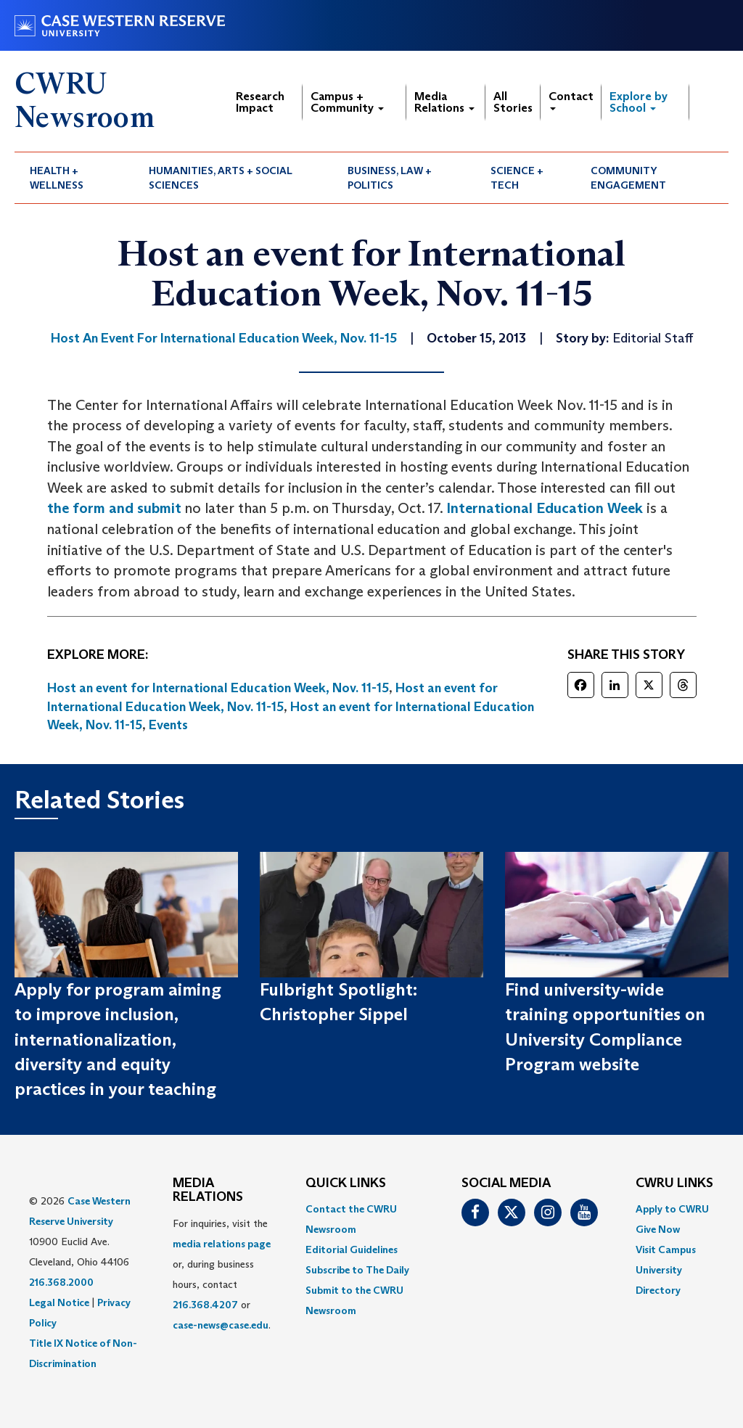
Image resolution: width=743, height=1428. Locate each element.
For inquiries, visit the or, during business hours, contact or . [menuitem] (222, 1274)
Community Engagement (628, 178)
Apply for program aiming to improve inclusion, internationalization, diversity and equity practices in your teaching (118, 1039)
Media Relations (444, 102)
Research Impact (260, 102)
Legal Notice (59, 1302)
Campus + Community (347, 102)
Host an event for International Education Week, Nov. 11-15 (218, 688)
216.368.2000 (61, 1282)
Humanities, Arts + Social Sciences (220, 178)
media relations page (222, 1243)
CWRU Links (674, 1183)
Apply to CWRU (672, 1208)
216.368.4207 (205, 1304)
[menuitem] (74, 177)
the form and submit (114, 508)
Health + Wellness (56, 178)
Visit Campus (666, 1249)
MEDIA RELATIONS (208, 1190)
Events (168, 725)
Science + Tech (516, 178)
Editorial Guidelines (351, 1249)
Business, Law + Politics (390, 178)
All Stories (513, 102)
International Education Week (544, 508)
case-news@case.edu (220, 1324)
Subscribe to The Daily (357, 1269)
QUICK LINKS (345, 1183)
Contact (571, 99)
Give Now (658, 1229)
